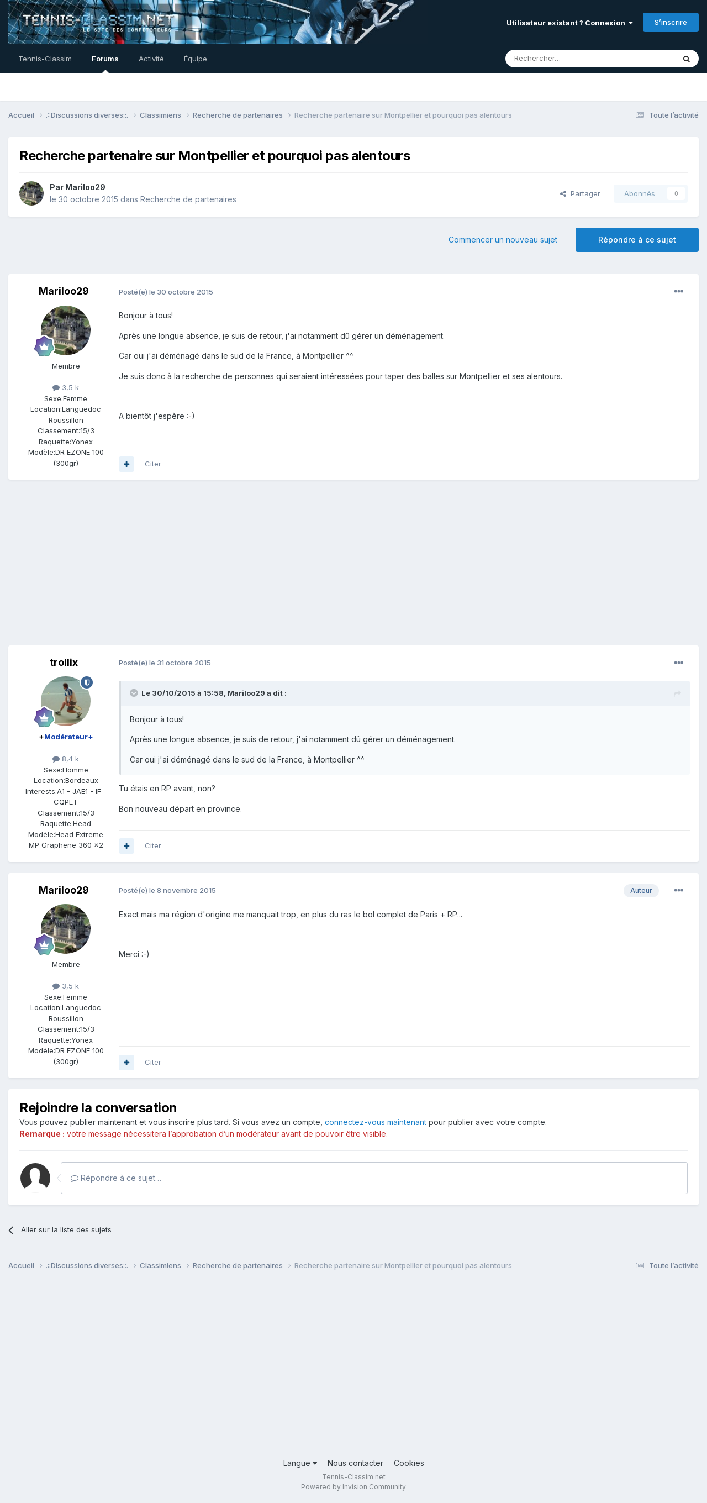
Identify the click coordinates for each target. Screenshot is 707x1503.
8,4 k (65, 758)
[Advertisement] (209, 568)
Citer (153, 463)
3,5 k (65, 387)
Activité (151, 58)
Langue (300, 1463)
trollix (64, 662)
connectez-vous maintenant (375, 1122)
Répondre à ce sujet (637, 239)
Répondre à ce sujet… (116, 1178)
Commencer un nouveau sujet (503, 239)
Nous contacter (355, 1463)
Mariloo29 (85, 187)
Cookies (409, 1463)
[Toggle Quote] (135, 693)
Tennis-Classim (45, 58)
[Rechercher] (565, 58)
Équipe (195, 58)
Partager (580, 193)
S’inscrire (671, 22)
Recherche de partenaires (188, 199)
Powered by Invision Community (353, 1487)
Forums (105, 63)
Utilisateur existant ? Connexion (569, 22)
